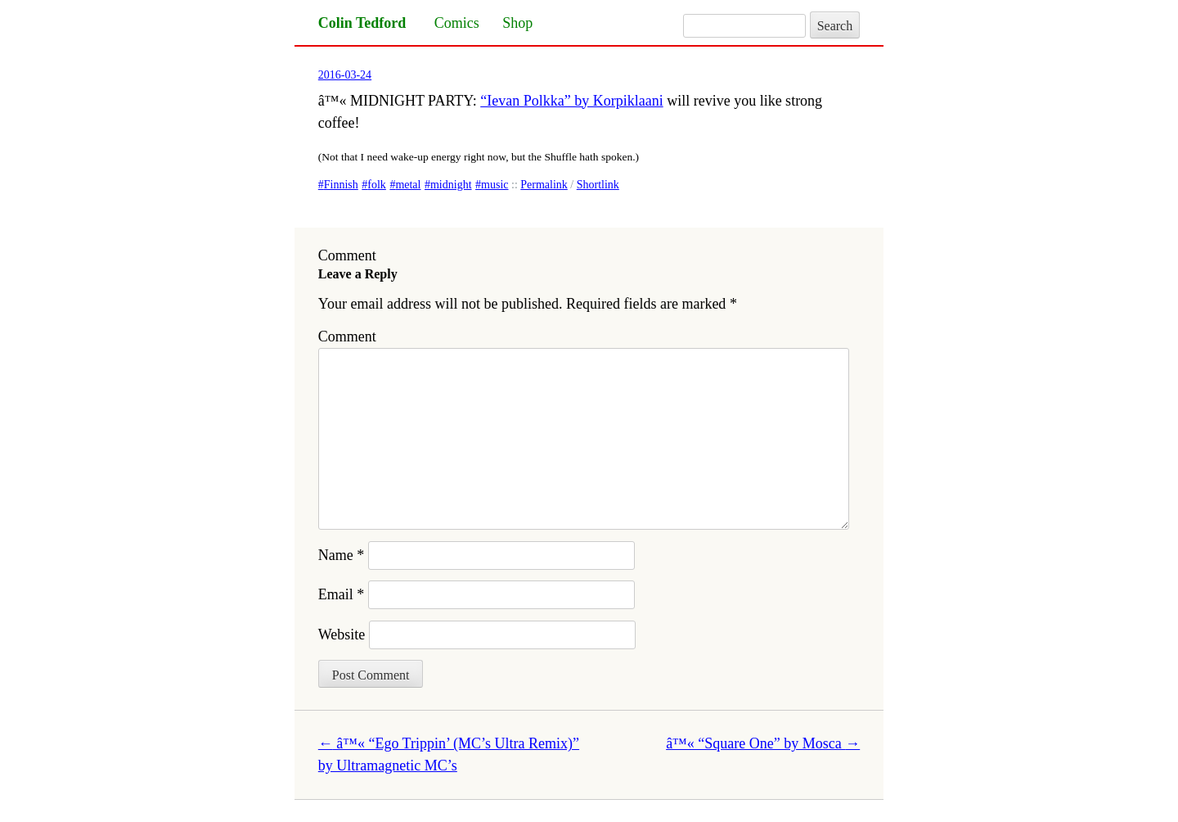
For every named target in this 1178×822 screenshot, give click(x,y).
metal (407, 184)
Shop (517, 23)
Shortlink (598, 184)
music (494, 184)
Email (341, 594)
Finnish (341, 184)
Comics (456, 23)
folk (376, 184)
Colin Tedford (362, 23)
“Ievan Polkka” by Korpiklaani (571, 101)
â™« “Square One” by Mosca (763, 743)
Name (341, 555)
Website (342, 634)
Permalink (544, 184)
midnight (451, 184)
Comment (347, 336)
